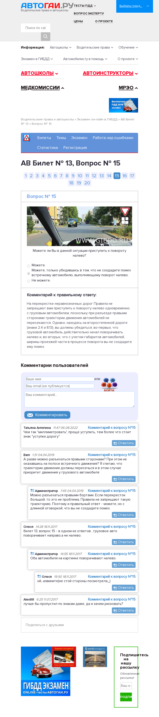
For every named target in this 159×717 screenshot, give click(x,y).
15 (117, 176)
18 (71, 183)
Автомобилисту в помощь (83, 59)
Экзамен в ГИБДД (35, 59)
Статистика (47, 147)
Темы (61, 138)
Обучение (127, 47)
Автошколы (59, 47)
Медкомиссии (40, 88)
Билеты (44, 138)
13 (101, 176)
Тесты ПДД (83, 6)
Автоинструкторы (108, 73)
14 (109, 176)
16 (124, 176)
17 (132, 176)
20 (87, 183)
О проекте (104, 21)
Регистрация (75, 147)
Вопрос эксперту (89, 13)
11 (87, 176)
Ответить (126, 443)
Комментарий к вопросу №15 (112, 427)
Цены (78, 21)
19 (79, 183)
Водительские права (93, 47)
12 (94, 176)
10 (80, 176)
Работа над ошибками (113, 138)
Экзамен (79, 138)
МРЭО (126, 88)
